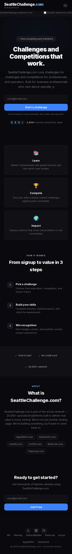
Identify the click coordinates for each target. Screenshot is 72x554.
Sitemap (18, 535)
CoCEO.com (35, 444)
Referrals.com (55, 444)
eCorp (61, 535)
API (8, 535)
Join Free (36, 507)
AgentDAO (28, 542)
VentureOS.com (47, 437)
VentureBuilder (34, 535)
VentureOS (43, 542)
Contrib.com (15, 444)
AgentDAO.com (24, 437)
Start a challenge (36, 107)
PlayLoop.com (36, 451)
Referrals (50, 535)
